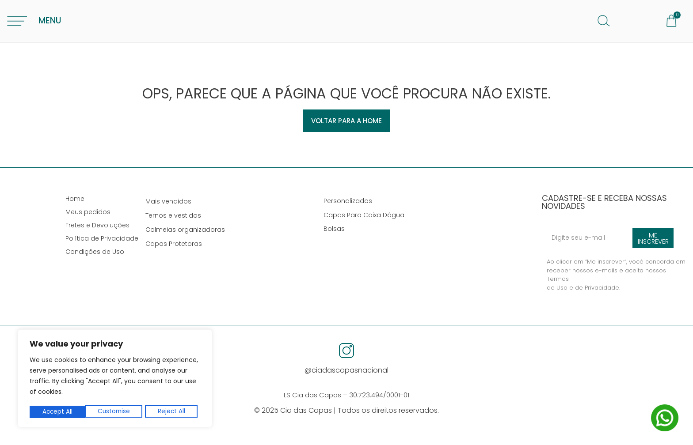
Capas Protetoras (177, 248)
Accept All (172, 411)
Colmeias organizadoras (188, 234)
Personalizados (351, 205)
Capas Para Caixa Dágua (367, 219)
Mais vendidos (172, 206)
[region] (115, 379)
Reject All (116, 411)
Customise (58, 411)
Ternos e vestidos (177, 220)
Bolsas (337, 233)
